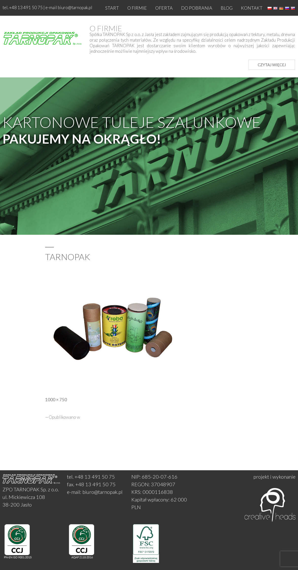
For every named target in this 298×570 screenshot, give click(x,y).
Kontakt (251, 8)
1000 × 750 (56, 399)
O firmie (137, 8)
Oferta (164, 8)
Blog (227, 8)
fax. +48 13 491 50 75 (91, 484)
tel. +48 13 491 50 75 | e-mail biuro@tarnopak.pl (47, 7)
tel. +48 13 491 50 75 (91, 477)
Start (112, 8)
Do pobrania (196, 8)
